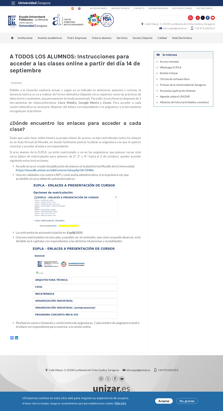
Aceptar (164, 401)
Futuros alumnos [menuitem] (102, 41)
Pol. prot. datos (203, 8)
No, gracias (187, 401)
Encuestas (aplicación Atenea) (177, 94)
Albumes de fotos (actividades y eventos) (184, 105)
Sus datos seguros (156, 8)
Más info (120, 403)
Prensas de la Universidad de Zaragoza (183, 88)
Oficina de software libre (175, 82)
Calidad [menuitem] (162, 41)
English (77, 8)
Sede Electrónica (119, 8)
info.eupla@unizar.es (173, 30)
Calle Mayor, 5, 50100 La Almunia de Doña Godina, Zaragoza (178, 25)
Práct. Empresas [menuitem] (77, 41)
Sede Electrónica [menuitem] (182, 41)
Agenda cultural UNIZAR (175, 99)
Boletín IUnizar (169, 76)
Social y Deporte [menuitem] (142, 41)
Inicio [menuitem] (12, 41)
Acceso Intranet (97, 8)
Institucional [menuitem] (25, 41)
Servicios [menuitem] (122, 41)
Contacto (137, 8)
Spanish (63, 8)
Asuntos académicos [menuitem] (50, 41)
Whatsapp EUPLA (170, 70)
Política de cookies (181, 8)
